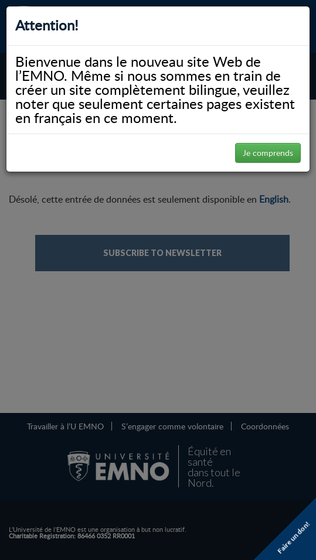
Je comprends (268, 152)
